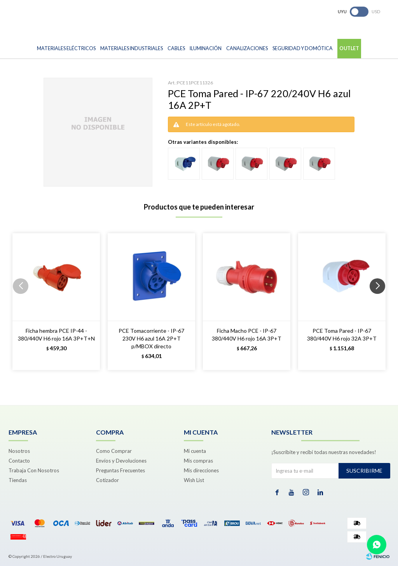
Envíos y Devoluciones (121, 461)
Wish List (194, 480)
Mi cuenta (195, 451)
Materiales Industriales (131, 48)
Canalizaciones (247, 48)
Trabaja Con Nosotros (34, 470)
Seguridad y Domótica (302, 48)
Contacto (19, 461)
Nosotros (19, 451)
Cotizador (107, 480)
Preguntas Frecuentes (120, 470)
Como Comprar (114, 451)
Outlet (349, 48)
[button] (380, 301)
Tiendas (18, 480)
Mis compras (198, 461)
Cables (176, 48)
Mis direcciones (201, 470)
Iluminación (206, 48)
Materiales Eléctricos (66, 48)
